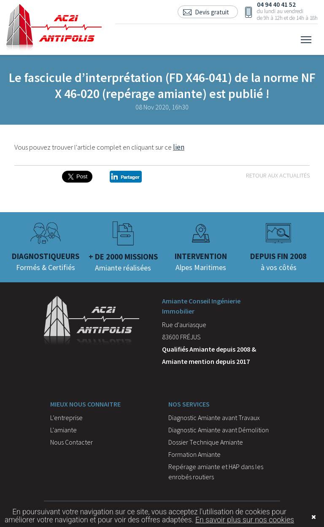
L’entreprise (66, 417)
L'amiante (63, 430)
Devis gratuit (212, 12)
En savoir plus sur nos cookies (244, 520)
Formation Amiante (194, 454)
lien (178, 147)
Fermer (300, 517)
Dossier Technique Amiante (205, 442)
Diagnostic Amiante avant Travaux (214, 417)
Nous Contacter (71, 442)
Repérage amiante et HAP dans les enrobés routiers (215, 471)
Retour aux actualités (278, 175)
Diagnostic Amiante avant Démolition (218, 430)
